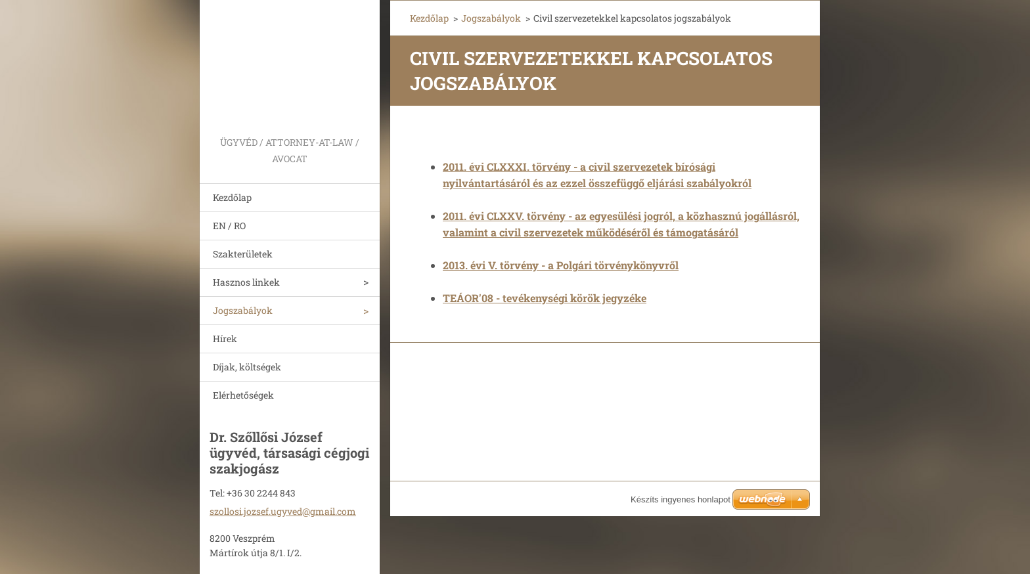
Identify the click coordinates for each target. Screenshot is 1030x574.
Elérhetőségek (243, 395)
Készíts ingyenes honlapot (680, 499)
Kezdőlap (232, 197)
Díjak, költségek (247, 367)
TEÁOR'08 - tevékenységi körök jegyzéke (544, 298)
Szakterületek (243, 254)
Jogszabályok (243, 310)
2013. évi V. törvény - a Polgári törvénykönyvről (561, 265)
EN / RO (229, 225)
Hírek (225, 338)
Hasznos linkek (246, 282)
